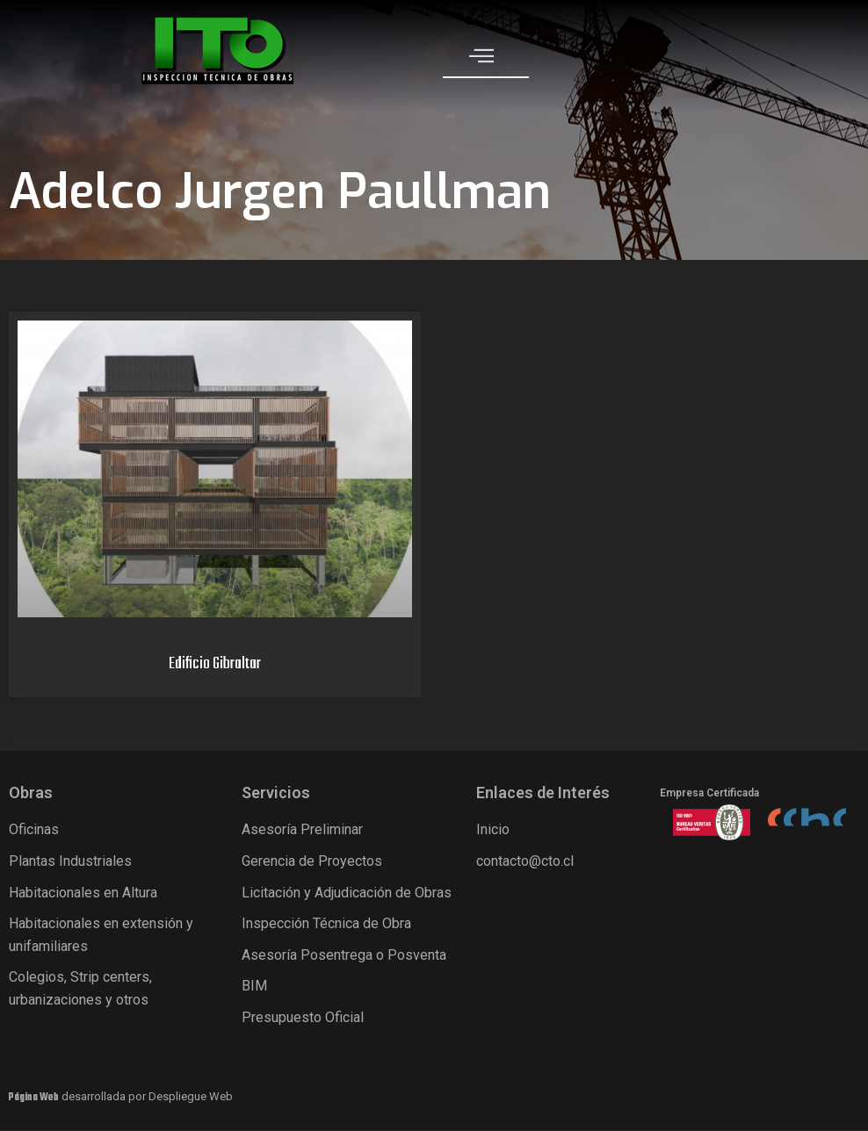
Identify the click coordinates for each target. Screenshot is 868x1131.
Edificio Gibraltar (215, 664)
